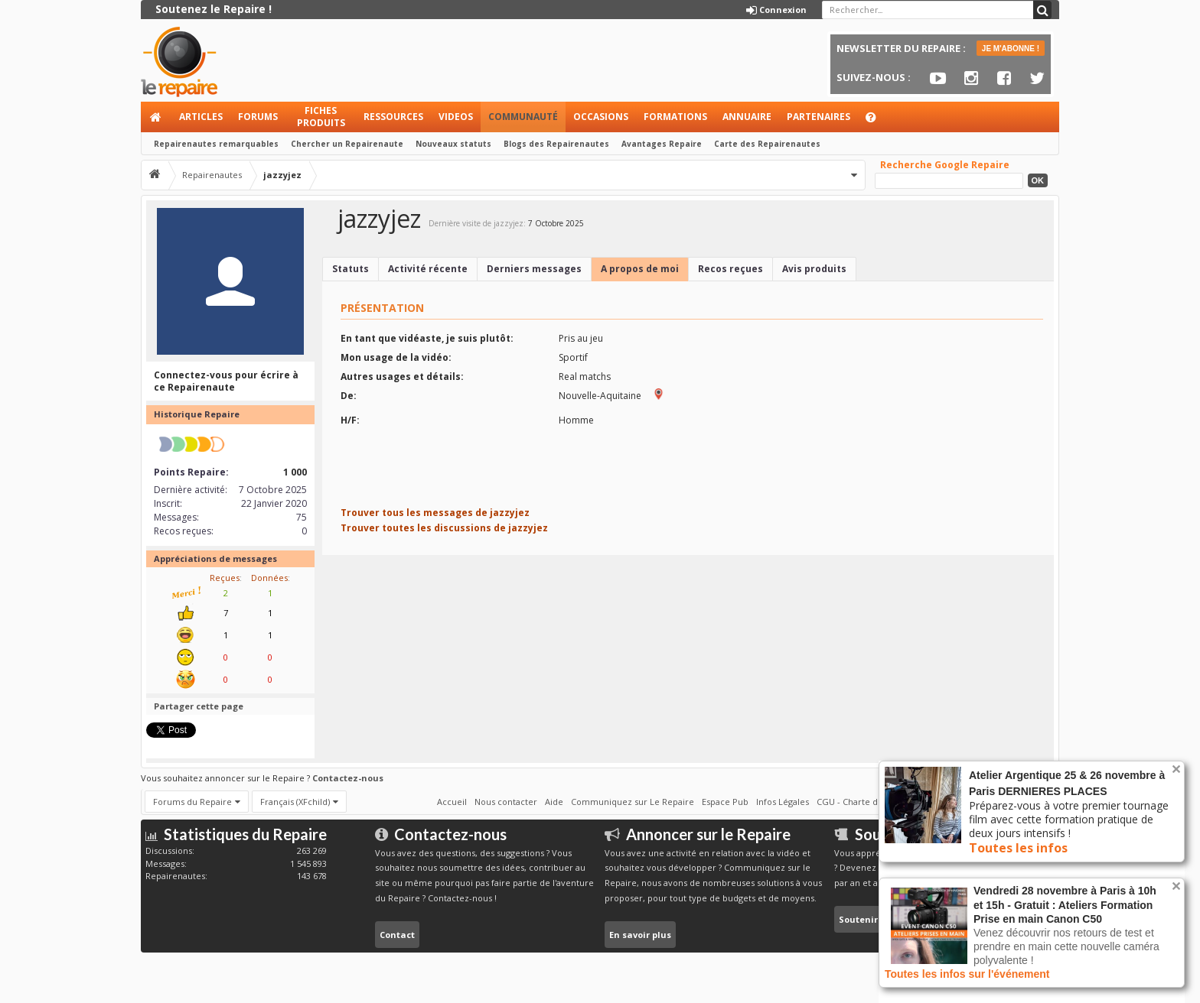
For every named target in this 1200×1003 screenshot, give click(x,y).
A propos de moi (640, 268)
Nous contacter (505, 801)
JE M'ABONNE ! (1010, 48)
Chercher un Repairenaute (347, 143)
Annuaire (746, 116)
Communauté (523, 116)
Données (269, 577)
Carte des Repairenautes (767, 143)
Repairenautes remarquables (216, 143)
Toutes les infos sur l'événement (967, 974)
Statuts (350, 268)
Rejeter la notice (1176, 769)
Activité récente (428, 268)
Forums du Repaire (192, 801)
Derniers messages (534, 268)
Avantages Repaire (661, 143)
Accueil (156, 117)
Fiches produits (321, 116)
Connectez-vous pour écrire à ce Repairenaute (226, 381)
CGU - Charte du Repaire (867, 801)
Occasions (600, 116)
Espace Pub (725, 801)
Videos (456, 116)
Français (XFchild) (295, 801)
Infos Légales (782, 801)
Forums (258, 116)
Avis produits (814, 268)
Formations (675, 116)
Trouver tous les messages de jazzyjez (435, 512)
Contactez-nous (347, 778)
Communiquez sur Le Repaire (632, 801)
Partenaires (818, 116)
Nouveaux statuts (453, 143)
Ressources (393, 116)
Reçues (225, 577)
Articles (201, 116)
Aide (877, 121)
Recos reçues (730, 268)
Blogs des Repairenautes (556, 143)
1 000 (295, 472)
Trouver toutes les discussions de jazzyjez (444, 527)
